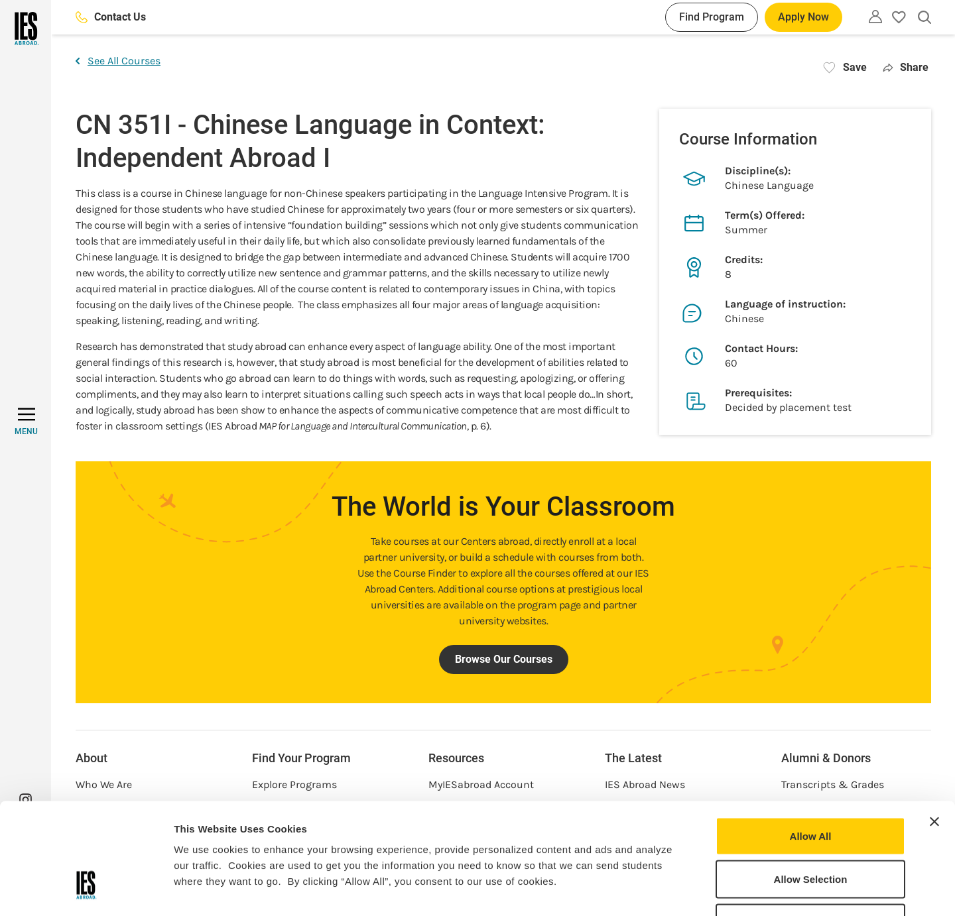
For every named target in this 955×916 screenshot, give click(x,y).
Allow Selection (811, 785)
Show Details (696, 889)
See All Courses (118, 60)
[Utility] (875, 16)
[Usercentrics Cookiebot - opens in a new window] (86, 890)
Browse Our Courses (503, 659)
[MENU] (26, 421)
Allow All (811, 742)
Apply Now (803, 17)
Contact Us (111, 17)
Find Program (711, 17)
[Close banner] (934, 727)
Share (905, 67)
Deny (810, 828)
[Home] (25, 28)
